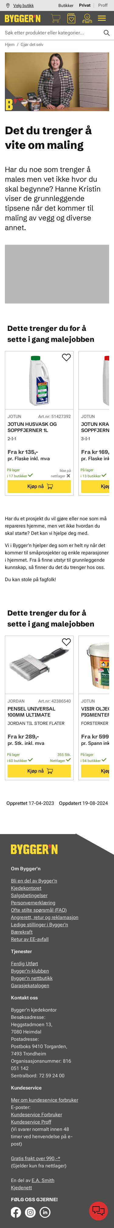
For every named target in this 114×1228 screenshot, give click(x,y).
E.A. (37, 1180)
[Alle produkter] (102, 18)
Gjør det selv (32, 44)
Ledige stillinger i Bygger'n (39, 925)
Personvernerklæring (33, 903)
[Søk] (106, 33)
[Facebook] (16, 1212)
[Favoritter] (71, 18)
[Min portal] (87, 18)
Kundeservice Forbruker (36, 1114)
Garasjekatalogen (30, 985)
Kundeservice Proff (31, 1122)
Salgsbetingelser (29, 895)
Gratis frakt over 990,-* (35, 1158)
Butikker (66, 5)
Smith (48, 1180)
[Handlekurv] (55, 18)
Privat (85, 5)
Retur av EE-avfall (30, 939)
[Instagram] (30, 1212)
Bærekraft (22, 932)
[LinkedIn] (45, 1212)
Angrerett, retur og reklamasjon (44, 917)
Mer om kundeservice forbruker (44, 1100)
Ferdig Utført (24, 964)
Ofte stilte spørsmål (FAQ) (39, 910)
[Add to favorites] (66, 357)
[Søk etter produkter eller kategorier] (57, 33)
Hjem (10, 44)
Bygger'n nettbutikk (32, 978)
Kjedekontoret (26, 888)
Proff (103, 5)
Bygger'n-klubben (30, 971)
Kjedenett (21, 1188)
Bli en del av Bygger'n (34, 881)
